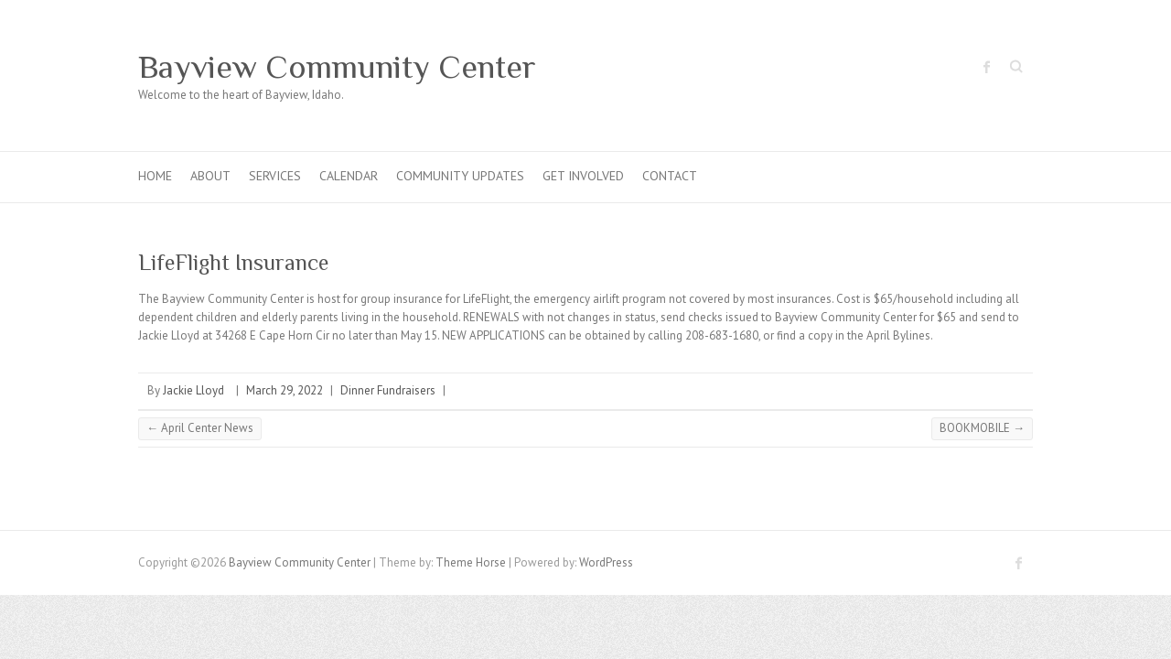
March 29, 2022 (284, 390)
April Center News (199, 428)
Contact (669, 175)
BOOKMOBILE (982, 428)
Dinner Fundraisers (387, 390)
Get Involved (583, 175)
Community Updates (460, 175)
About (210, 175)
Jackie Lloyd (193, 390)
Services (275, 175)
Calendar (348, 175)
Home (155, 175)
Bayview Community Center (337, 67)
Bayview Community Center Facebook (987, 67)
